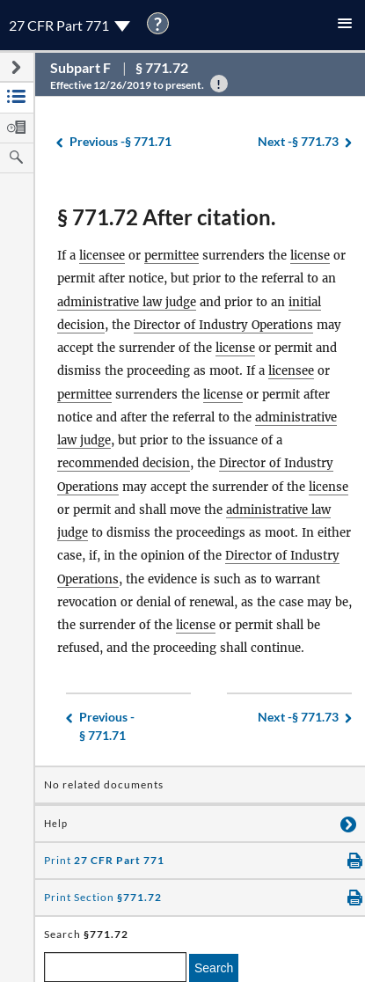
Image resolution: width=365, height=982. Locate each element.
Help (56, 823)
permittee (171, 255)
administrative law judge (126, 302)
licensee (102, 255)
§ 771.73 (298, 142)
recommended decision (123, 463)
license (310, 255)
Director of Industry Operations (223, 325)
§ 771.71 (120, 142)
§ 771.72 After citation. (166, 217)
